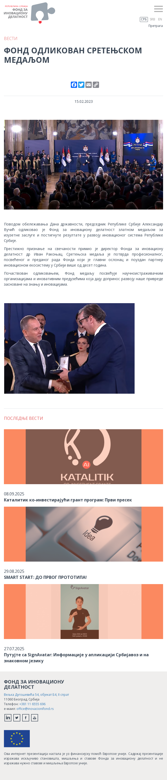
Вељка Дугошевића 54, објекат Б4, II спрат (36, 694)
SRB (152, 19)
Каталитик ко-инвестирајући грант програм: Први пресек (68, 500)
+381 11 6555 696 (32, 704)
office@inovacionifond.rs (35, 708)
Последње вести (23, 418)
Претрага (155, 26)
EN (160, 19)
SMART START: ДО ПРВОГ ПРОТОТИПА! (45, 577)
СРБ (144, 19)
